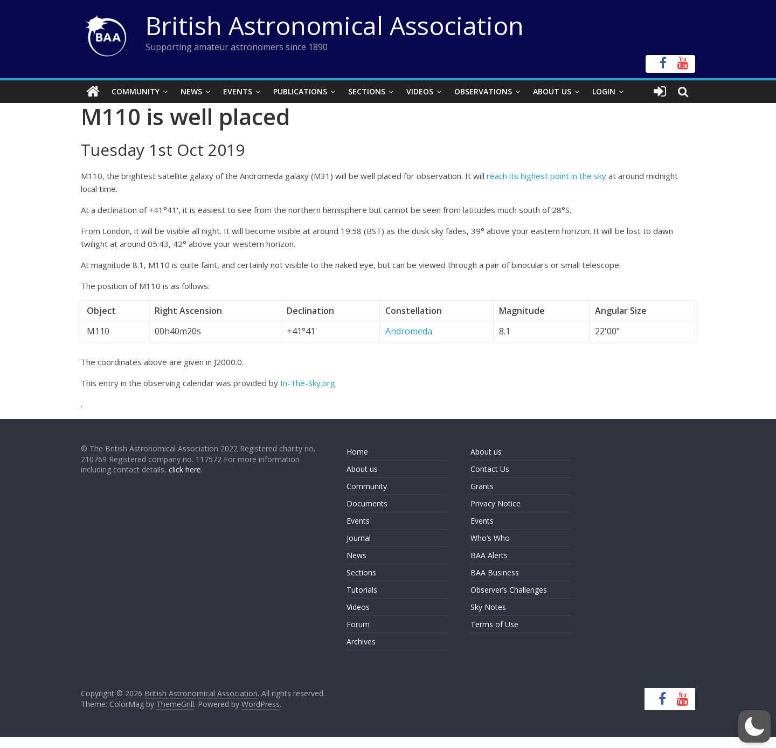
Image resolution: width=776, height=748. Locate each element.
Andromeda (408, 331)
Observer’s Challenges (508, 590)
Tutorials (362, 590)
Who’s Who (490, 538)
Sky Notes (488, 607)
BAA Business (494, 572)
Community (136, 91)
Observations (483, 91)
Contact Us (489, 469)
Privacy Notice (495, 503)
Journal (359, 538)
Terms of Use (494, 624)
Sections (366, 91)
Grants (482, 486)
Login (603, 91)
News (191, 91)
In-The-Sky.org (307, 383)
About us (362, 469)
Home (357, 452)
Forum (358, 624)
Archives (361, 641)
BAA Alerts (489, 555)
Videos (419, 91)
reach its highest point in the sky (546, 175)
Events (237, 91)
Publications (300, 91)
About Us (552, 91)
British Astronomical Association (335, 25)
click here (185, 469)
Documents (367, 503)
